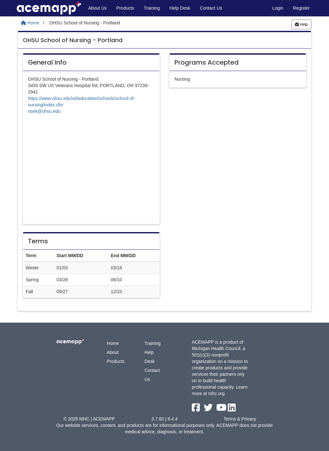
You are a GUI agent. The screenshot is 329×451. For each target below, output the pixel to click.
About (113, 352)
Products (125, 8)
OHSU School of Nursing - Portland (72, 40)
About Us (97, 8)
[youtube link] (222, 409)
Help (301, 24)
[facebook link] (196, 409)
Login (277, 8)
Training (152, 8)
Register (301, 8)
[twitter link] (209, 409)
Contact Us (211, 8)
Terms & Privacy (240, 418)
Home (113, 343)
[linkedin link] (232, 409)
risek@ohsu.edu (44, 111)
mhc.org (216, 393)
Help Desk (179, 8)
